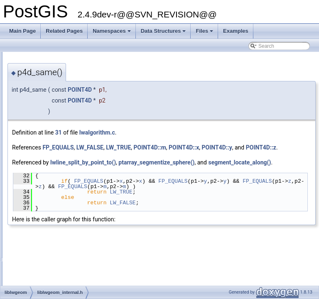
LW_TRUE (222, 147)
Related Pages (64, 31)
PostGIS (16, 58)
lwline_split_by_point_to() (187, 171)
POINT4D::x (287, 147)
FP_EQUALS (161, 147)
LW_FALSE (193, 147)
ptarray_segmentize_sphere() (260, 171)
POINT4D (184, 89)
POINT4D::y (131, 156)
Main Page (22, 31)
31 (162, 132)
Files (205, 33)
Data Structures (164, 33)
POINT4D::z (175, 156)
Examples (235, 31)
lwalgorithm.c (201, 132)
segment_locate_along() (147, 180)
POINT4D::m (254, 147)
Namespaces (112, 33)
